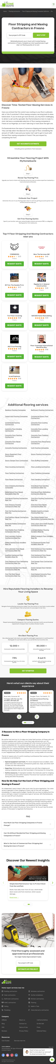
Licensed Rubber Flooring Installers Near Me (40, 531)
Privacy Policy (23, 1031)
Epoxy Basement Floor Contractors (13, 455)
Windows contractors (36, 991)
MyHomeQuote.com (10, 1060)
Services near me (19, 1041)
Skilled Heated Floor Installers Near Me (15, 543)
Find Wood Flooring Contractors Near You (16, 499)
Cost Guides (5, 1041)
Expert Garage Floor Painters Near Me (41, 569)
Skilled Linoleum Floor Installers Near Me (42, 537)
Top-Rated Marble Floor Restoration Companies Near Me (42, 518)
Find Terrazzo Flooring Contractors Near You (13, 505)
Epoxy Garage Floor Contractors (16, 461)
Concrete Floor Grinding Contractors (13, 430)
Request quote (14, 264)
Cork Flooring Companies (40, 448)
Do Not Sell (40, 1023)
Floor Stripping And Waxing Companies (14, 487)
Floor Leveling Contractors (40, 467)
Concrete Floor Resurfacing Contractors (41, 442)
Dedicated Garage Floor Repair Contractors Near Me (16, 569)
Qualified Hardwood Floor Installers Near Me (14, 556)
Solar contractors (8, 995)
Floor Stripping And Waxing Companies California (35, 11)
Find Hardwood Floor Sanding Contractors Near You (41, 550)
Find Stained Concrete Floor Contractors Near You (41, 575)
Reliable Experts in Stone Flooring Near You (40, 512)
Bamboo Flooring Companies (15, 410)
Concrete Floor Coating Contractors (39, 423)
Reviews (4, 1031)
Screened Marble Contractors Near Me (15, 524)
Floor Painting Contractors (14, 473)
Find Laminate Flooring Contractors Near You (13, 537)
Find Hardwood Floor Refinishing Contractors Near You (16, 562)
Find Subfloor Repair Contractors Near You (16, 518)
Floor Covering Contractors (14, 467)
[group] (28, 883)
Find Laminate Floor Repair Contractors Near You (14, 550)
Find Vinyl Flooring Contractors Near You (42, 499)
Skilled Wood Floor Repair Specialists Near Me (14, 493)
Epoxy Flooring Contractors (41, 454)
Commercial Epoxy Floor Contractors (39, 417)
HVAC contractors (9, 1002)
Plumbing (6, 1010)
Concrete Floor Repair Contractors (13, 442)
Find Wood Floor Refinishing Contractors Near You (40, 493)
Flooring (32, 1002)
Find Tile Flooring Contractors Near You (15, 512)
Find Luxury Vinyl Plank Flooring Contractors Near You (42, 524)
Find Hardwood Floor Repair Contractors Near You (41, 556)
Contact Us (22, 1023)
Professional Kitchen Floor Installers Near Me (40, 543)
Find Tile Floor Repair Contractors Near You (12, 575)
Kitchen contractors (36, 999)
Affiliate (4, 1020)
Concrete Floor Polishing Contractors (39, 436)
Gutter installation (35, 995)
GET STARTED (28, 671)
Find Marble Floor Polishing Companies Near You (14, 531)
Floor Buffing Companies (39, 461)
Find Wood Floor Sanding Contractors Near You (39, 487)
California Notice (42, 1020)
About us (22, 1020)
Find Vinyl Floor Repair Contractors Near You (39, 505)
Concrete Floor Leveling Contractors (39, 430)
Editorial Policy (41, 1031)
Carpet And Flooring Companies (16, 416)
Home (5, 11)
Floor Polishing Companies (40, 473)
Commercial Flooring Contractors (12, 423)
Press (38, 1027)
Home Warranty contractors (38, 1010)
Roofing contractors (9, 991)
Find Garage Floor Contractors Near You (41, 562)
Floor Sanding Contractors (40, 479)
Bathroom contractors (10, 999)
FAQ (3, 1027)
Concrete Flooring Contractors (16, 448)
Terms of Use (23, 1027)
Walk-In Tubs (33, 1006)
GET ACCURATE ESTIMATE (28, 144)
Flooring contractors (14, 11)
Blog (3, 1023)
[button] (25, 722)
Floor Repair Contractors (14, 479)
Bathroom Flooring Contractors (42, 410)
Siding (5, 1006)
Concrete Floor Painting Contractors (13, 436)
